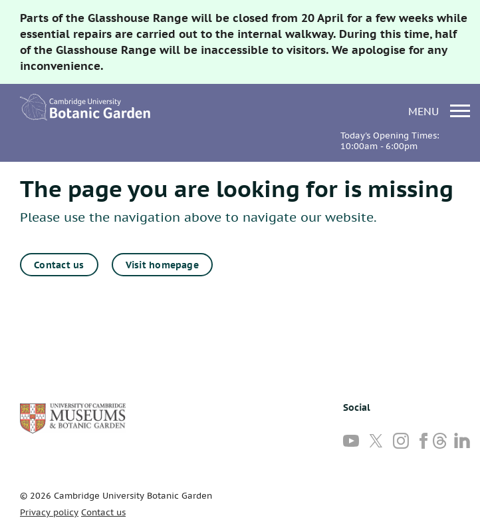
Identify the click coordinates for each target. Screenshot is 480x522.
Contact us (59, 265)
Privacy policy (49, 512)
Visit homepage (162, 265)
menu (439, 111)
